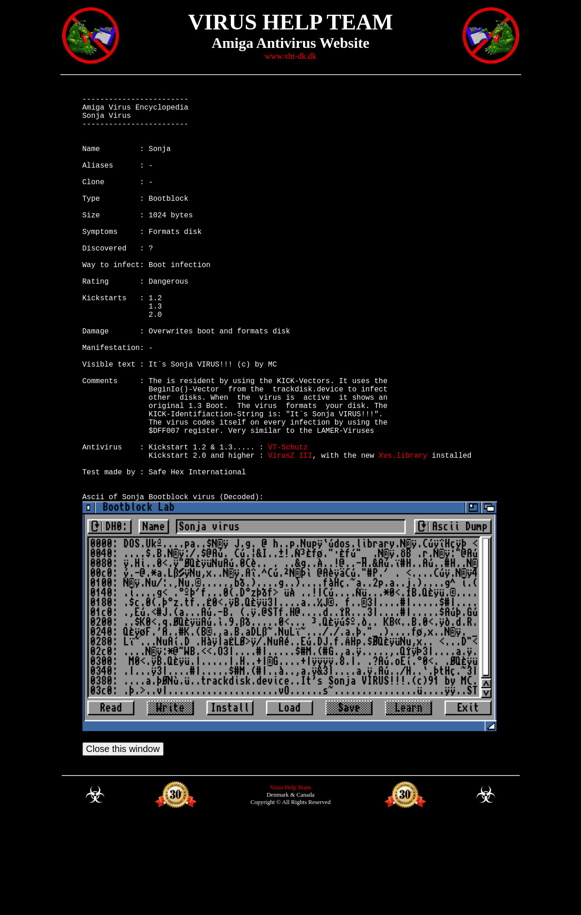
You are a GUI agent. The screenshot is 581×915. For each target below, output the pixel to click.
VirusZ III (290, 536)
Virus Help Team (290, 881)
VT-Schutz (288, 526)
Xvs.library (403, 536)
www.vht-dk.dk (291, 56)
